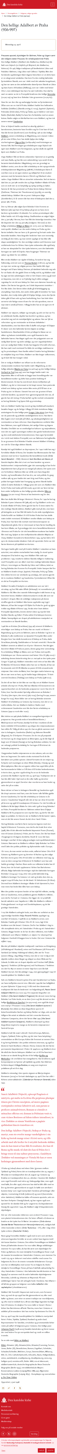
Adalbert (4, 135)
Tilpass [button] (3, 1450)
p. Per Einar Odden (9, 1377)
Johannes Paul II (7, 1329)
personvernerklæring (11, 1445)
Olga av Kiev (20, 142)
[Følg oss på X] (9, 1434)
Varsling (34, 1433)
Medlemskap (6, 1421)
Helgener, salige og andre (28, 13)
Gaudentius (18, 121)
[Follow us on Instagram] (14, 1434)
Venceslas (51, 94)
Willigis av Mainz (23, 225)
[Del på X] (20, 1388)
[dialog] (28, 1446)
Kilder (3, 1345)
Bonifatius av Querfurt (16, 1002)
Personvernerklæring (10, 1414)
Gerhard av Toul (7, 372)
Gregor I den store (36, 412)
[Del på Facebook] (14, 1388)
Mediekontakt (6, 1410)
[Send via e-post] (3, 1388)
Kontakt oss (6, 1406)
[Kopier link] (9, 1388)
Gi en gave (5, 1417)
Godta (50, 1450)
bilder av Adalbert (21, 1340)
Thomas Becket (30, 262)
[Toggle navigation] (53, 4)
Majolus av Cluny (21, 369)
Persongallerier (13, 13)
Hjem (3, 13)
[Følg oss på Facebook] (3, 1434)
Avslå (41, 1450)
